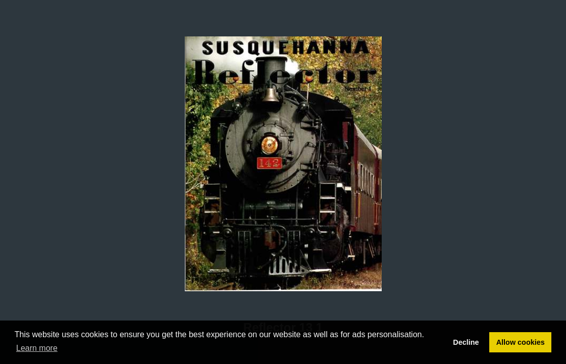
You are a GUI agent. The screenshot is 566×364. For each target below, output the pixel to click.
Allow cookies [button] (520, 342)
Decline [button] (466, 342)
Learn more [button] (37, 348)
